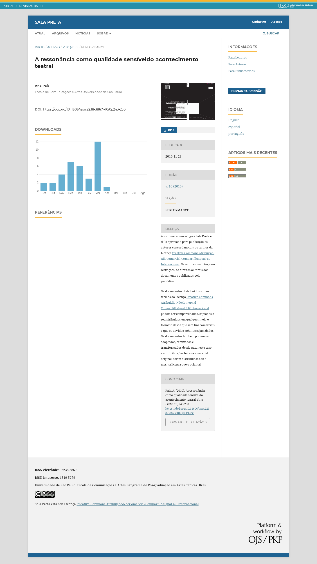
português (236, 133)
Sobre (103, 33)
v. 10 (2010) (71, 47)
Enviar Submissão (247, 91)
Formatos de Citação (186, 422)
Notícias (82, 33)
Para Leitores (237, 57)
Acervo (53, 47)
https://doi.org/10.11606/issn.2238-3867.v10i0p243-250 (84, 109)
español (234, 127)
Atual (40, 33)
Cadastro (259, 21)
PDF (170, 130)
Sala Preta (48, 22)
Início (40, 47)
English (233, 120)
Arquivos (60, 33)
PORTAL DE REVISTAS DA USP (23, 6)
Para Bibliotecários (241, 71)
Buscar (271, 33)
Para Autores (237, 64)
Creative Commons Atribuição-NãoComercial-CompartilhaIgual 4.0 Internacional (187, 258)
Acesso (276, 21)
